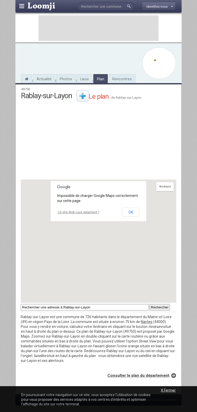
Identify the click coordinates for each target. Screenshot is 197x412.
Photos (66, 79)
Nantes (146, 322)
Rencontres (122, 79)
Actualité (44, 79)
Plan (100, 79)
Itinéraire (165, 186)
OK (131, 212)
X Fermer (168, 390)
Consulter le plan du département (138, 375)
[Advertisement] (98, 28)
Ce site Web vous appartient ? (78, 212)
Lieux (84, 79)
